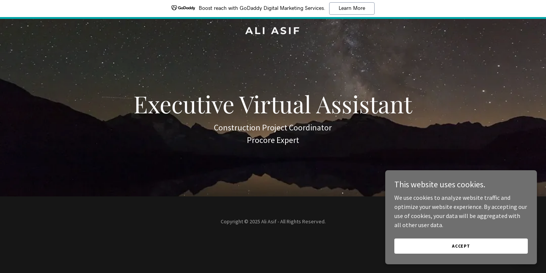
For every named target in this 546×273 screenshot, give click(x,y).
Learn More (352, 8)
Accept (461, 246)
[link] (273, 32)
